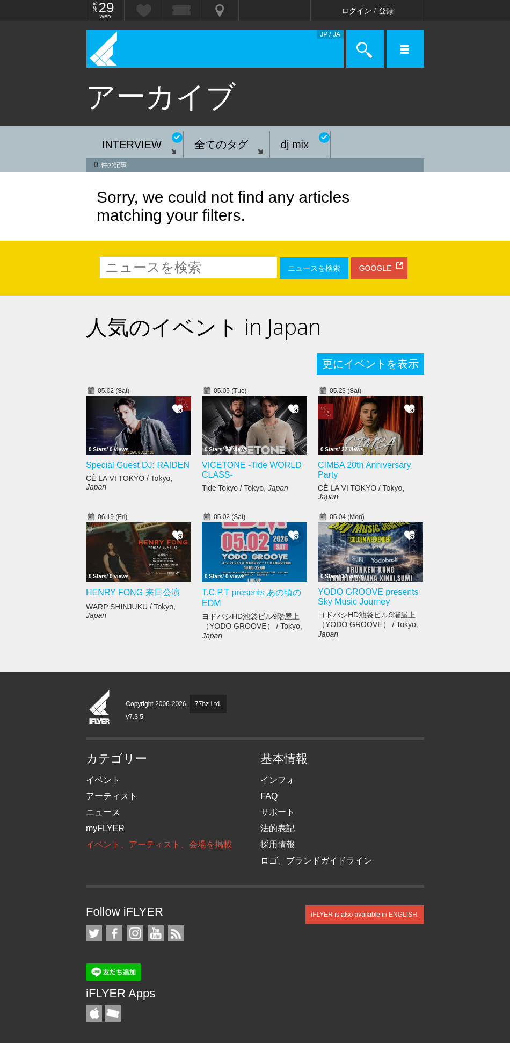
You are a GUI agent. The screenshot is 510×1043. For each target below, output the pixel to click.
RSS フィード (176, 933)
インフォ (277, 780)
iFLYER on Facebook (114, 933)
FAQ (269, 796)
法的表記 (277, 828)
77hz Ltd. (208, 704)
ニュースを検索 (314, 268)
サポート (277, 812)
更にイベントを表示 (370, 364)
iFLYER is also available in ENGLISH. (365, 914)
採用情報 (277, 844)
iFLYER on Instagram (135, 933)
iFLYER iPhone (94, 1013)
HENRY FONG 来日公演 (133, 592)
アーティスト (111, 796)
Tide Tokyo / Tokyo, (245, 488)
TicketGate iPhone (113, 1013)
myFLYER (105, 828)
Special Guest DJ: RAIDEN (138, 465)
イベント (103, 780)
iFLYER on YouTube (156, 933)
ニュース (103, 812)
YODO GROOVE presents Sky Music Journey (368, 596)
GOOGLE (375, 268)
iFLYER (99, 707)
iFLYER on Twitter (94, 933)
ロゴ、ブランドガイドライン (316, 860)
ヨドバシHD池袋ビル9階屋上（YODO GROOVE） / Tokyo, (252, 626)
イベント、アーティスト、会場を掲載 (159, 844)
